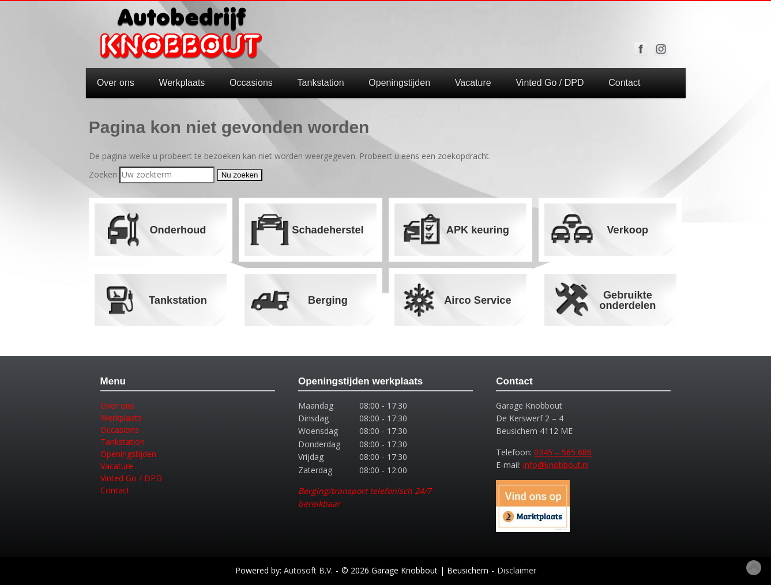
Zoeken (103, 174)
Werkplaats (182, 83)
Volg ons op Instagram (660, 48)
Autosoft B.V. (308, 570)
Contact (624, 83)
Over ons (115, 83)
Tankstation (321, 83)
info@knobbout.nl (556, 464)
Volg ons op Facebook (640, 48)
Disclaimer (516, 570)
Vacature (473, 83)
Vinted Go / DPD (550, 83)
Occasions (251, 83)
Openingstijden (399, 83)
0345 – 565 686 (563, 452)
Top (753, 567)
